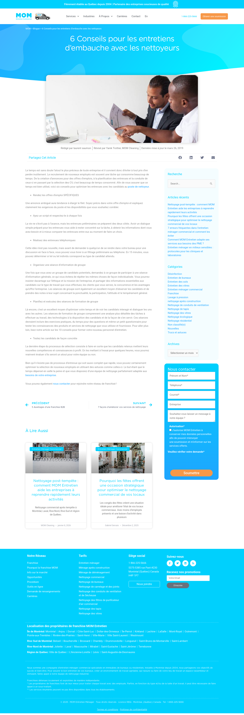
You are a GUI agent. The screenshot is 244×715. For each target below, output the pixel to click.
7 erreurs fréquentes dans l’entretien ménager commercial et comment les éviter (189, 232)
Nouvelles (173, 328)
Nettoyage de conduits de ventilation (188, 305)
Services (72, 16)
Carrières (122, 16)
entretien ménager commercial (75, 667)
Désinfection (175, 274)
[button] (180, 157)
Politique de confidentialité (133, 709)
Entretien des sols (178, 281)
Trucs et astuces (177, 332)
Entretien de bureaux (179, 278)
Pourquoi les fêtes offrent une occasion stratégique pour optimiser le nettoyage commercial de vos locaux (190, 220)
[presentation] (193, 461)
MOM (28, 28)
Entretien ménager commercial (185, 289)
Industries (89, 16)
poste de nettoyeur (138, 186)
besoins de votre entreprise (40, 375)
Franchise (173, 293)
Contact (135, 16)
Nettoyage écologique (180, 317)
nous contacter (61, 383)
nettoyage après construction (184, 301)
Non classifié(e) (177, 324)
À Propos (106, 16)
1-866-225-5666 (176, 702)
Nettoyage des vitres (179, 313)
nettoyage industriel (78, 674)
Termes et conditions (107, 709)
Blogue (36, 28)
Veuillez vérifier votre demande (186, 452)
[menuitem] (146, 16)
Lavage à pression (178, 297)
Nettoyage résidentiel (180, 320)
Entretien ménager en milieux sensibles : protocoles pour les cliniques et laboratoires (190, 251)
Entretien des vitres (178, 285)
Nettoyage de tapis (178, 309)
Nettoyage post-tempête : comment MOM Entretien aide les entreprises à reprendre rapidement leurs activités (56, 490)
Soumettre (191, 474)
